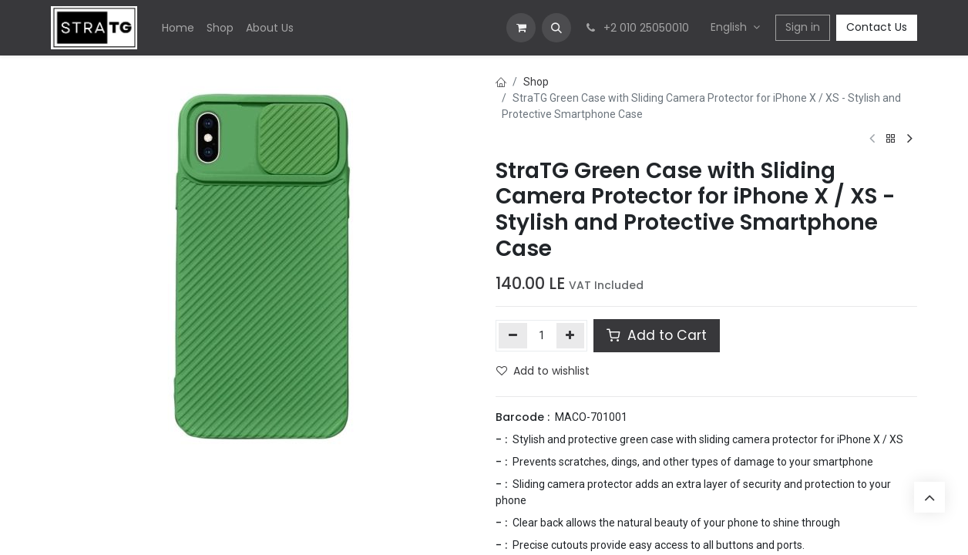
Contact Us (876, 27)
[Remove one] (513, 335)
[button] (556, 27)
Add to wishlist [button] (543, 370)
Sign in (802, 27)
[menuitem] (178, 28)
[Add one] (570, 335)
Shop (536, 82)
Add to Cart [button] (657, 335)
